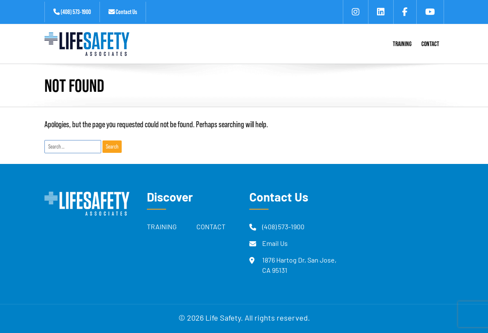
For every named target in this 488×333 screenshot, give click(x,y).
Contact (210, 227)
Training (162, 227)
